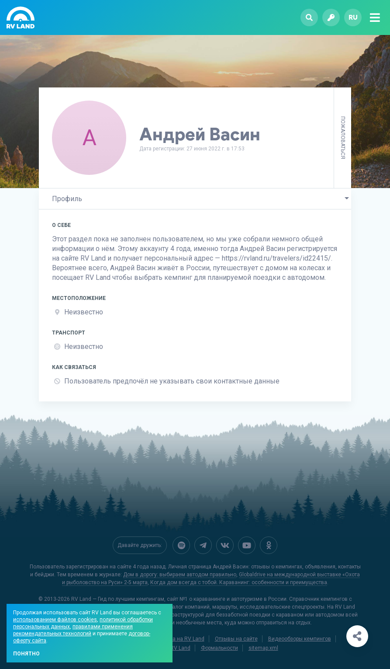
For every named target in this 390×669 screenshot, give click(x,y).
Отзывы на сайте (236, 639)
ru (353, 17)
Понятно (26, 654)
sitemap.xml (263, 648)
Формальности (219, 648)
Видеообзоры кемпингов (299, 639)
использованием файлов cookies (55, 620)
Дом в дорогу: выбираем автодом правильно (179, 574)
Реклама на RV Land (179, 639)
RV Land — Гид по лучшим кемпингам (117, 599)
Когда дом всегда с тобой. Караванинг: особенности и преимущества (238, 582)
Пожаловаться (343, 137)
